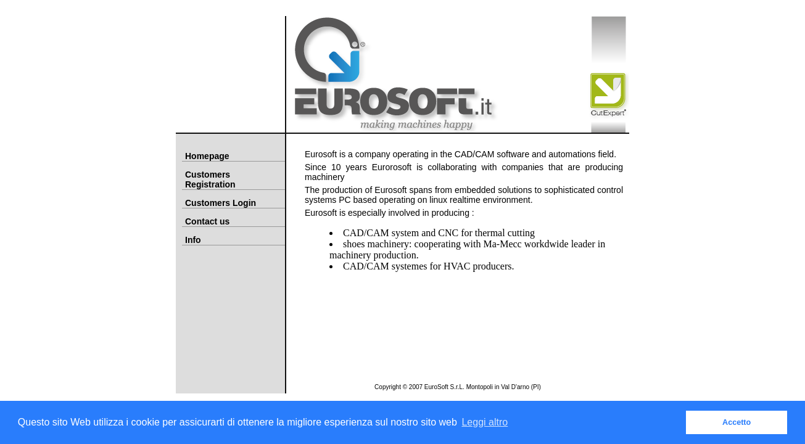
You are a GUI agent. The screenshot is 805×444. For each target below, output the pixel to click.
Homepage (207, 156)
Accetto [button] (736, 422)
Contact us (207, 221)
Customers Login (220, 203)
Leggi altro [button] (484, 422)
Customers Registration (210, 179)
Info (193, 240)
